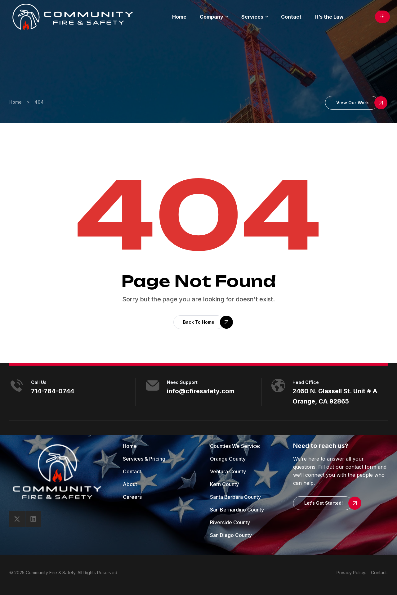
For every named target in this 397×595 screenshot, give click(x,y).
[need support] (152, 385)
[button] (382, 17)
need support (182, 382)
